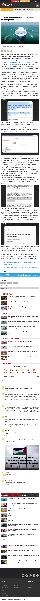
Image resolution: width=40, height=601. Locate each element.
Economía (16, 585)
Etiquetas (3, 280)
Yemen (15, 15)
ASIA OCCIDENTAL (6, 15)
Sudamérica (3, 593)
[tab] (10, 495)
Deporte (16, 588)
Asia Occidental (4, 585)
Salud (15, 590)
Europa (2, 590)
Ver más (3, 539)
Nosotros (29, 585)
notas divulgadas (14, 64)
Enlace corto (4, 286)
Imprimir (5, 48)
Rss (28, 590)
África (2, 588)
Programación (30, 588)
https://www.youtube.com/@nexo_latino (24, 9)
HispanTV (6, 5)
